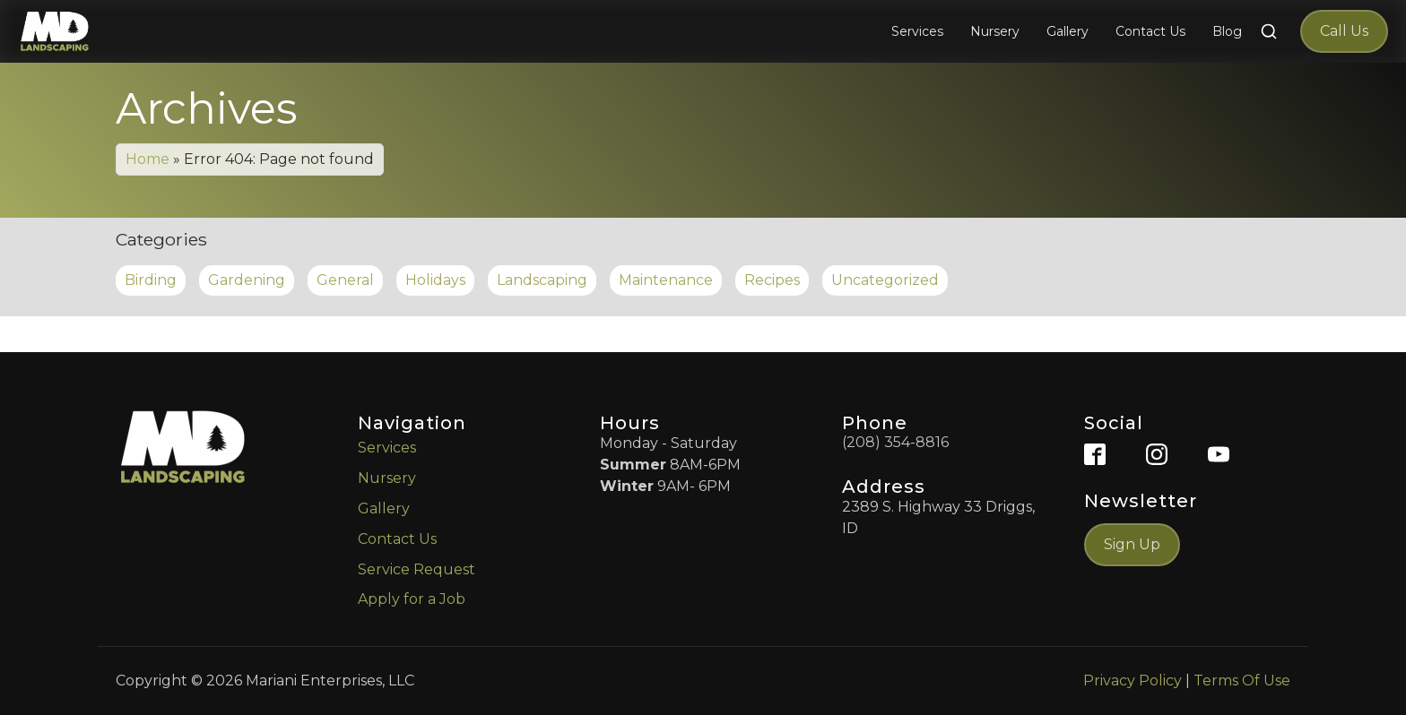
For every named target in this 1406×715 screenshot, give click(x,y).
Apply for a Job (411, 598)
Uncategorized (885, 280)
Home (147, 159)
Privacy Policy (1132, 680)
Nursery (387, 478)
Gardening (246, 280)
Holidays (435, 280)
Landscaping (542, 280)
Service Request (416, 569)
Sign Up (1132, 544)
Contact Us (397, 538)
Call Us (1344, 30)
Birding (151, 280)
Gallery (384, 508)
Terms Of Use (1241, 680)
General (345, 280)
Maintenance (666, 280)
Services (387, 447)
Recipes (772, 280)
